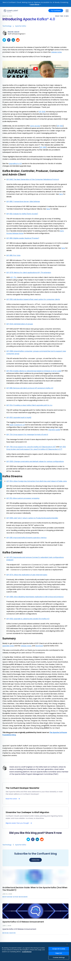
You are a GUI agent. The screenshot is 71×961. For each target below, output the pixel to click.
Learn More (34, 4)
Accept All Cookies (58, 949)
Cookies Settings (59, 957)
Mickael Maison (9, 933)
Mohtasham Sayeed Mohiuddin (14, 897)
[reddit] (18, 40)
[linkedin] (13, 40)
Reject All (59, 953)
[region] (35, 951)
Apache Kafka (20, 26)
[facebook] (9, 40)
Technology (7, 26)
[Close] (67, 944)
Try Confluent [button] (56, 11)
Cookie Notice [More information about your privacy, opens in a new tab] (26, 952)
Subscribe (35, 860)
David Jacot (13, 32)
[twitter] (4, 40)
